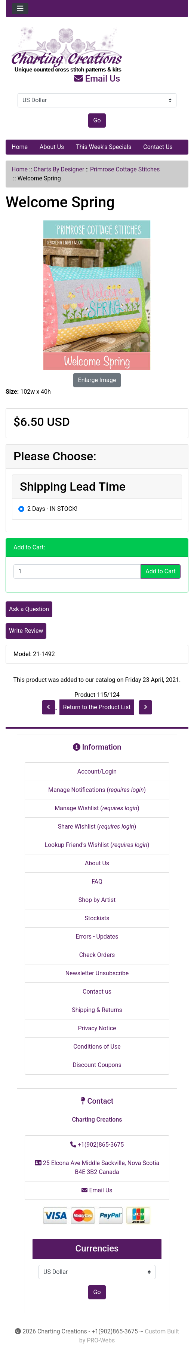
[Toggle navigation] (20, 8)
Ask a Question (29, 609)
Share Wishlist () (97, 826)
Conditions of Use (96, 1046)
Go (97, 120)
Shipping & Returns (97, 1009)
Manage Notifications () (97, 789)
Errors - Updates (97, 936)
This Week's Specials (103, 146)
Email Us (97, 78)
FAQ (97, 881)
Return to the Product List (96, 707)
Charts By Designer (59, 169)
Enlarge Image (97, 380)
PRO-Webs (101, 1340)
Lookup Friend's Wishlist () (96, 844)
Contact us (97, 991)
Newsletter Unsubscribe (97, 973)
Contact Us (158, 146)
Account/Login (97, 771)
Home (20, 146)
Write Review (26, 630)
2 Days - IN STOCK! (52, 508)
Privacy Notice (97, 1028)
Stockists (97, 918)
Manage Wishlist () (97, 808)
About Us (52, 146)
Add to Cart (160, 571)
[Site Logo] (97, 50)
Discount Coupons (97, 1064)
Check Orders (97, 954)
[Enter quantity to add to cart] (77, 571)
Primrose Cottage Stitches (125, 169)
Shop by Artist (97, 899)
